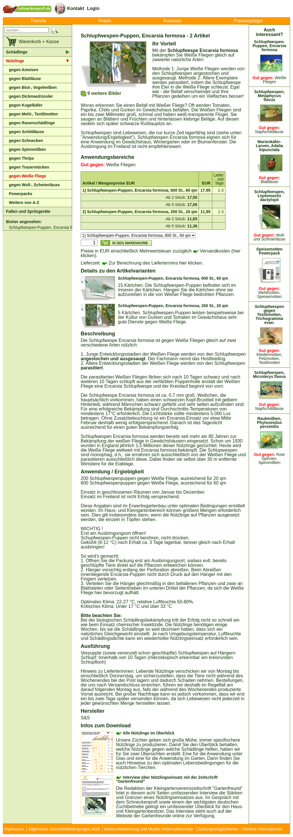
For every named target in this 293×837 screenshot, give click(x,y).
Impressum (14, 829)
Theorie (38, 21)
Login (93, 8)
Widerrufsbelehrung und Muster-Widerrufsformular (148, 829)
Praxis (104, 21)
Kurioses (172, 21)
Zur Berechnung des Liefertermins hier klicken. (152, 263)
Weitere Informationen (262, 829)
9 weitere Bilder (101, 93)
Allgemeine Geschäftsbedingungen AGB (64, 829)
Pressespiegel (248, 21)
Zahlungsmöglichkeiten (218, 829)
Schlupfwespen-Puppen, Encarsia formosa (40, 227)
